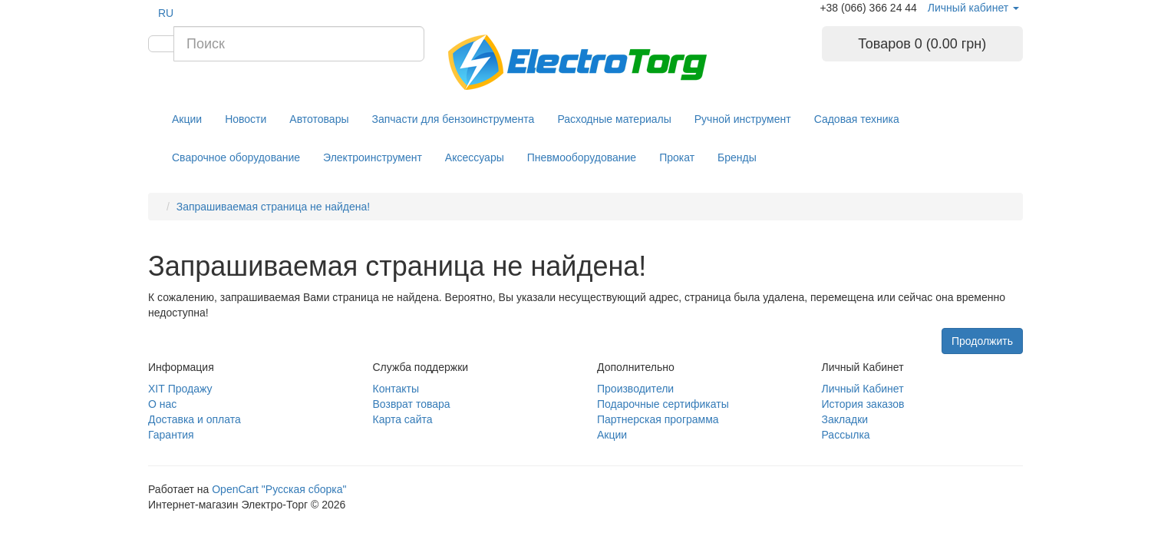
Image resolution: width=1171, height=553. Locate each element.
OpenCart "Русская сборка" (279, 489)
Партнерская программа (658, 419)
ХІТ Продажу (180, 388)
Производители (635, 388)
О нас (162, 404)
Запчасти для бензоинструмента (453, 119)
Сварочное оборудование (236, 157)
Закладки (845, 419)
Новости (245, 119)
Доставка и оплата (194, 419)
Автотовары (318, 119)
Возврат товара (411, 404)
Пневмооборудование (581, 157)
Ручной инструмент (742, 119)
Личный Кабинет (863, 388)
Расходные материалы (614, 119)
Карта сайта (403, 419)
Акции (187, 119)
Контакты (396, 388)
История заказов (863, 404)
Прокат (676, 157)
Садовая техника (856, 119)
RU (165, 13)
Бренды (737, 157)
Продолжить (982, 341)
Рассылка (846, 435)
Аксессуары (474, 157)
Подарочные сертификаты (663, 404)
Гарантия (171, 435)
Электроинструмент (372, 157)
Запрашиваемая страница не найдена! (273, 206)
